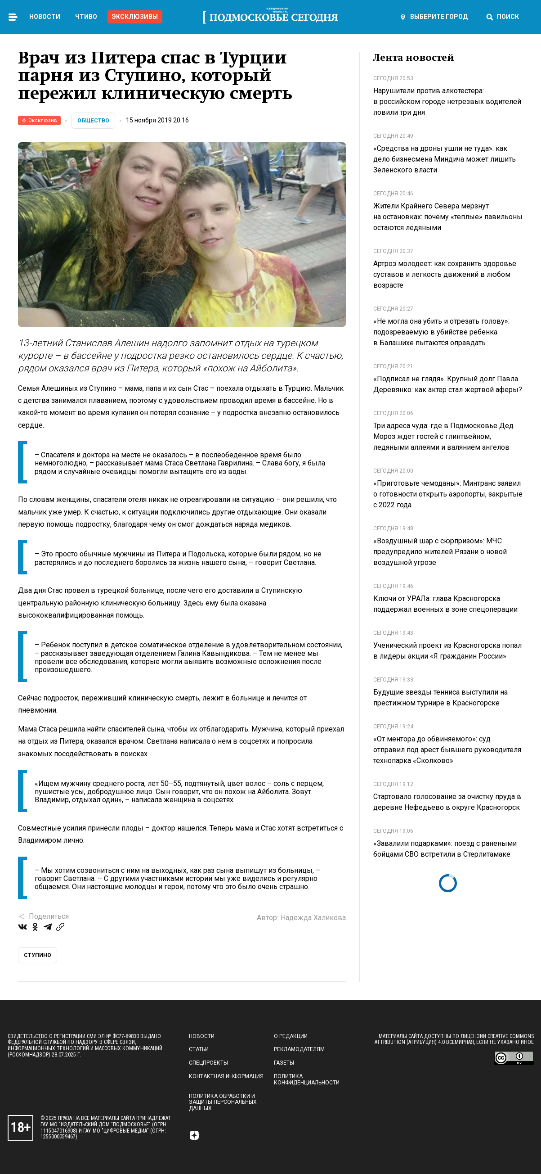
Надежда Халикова (313, 917)
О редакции (291, 1036)
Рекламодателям (299, 1049)
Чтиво (86, 16)
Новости (44, 16)
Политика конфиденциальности (307, 1079)
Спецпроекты (208, 1063)
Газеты (284, 1063)
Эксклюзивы (135, 16)
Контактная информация (226, 1076)
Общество (93, 120)
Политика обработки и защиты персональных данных (223, 1102)
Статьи (199, 1049)
